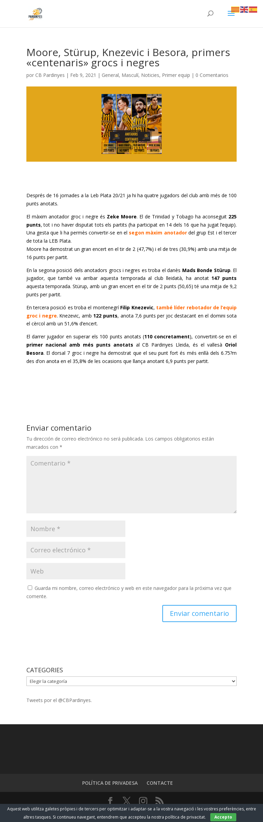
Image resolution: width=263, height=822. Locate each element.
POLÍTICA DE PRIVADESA (110, 783)
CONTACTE (160, 783)
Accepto (223, 817)
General (110, 75)
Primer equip (176, 75)
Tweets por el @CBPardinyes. (59, 700)
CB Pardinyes (50, 75)
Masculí (130, 75)
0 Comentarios (212, 75)
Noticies (150, 75)
